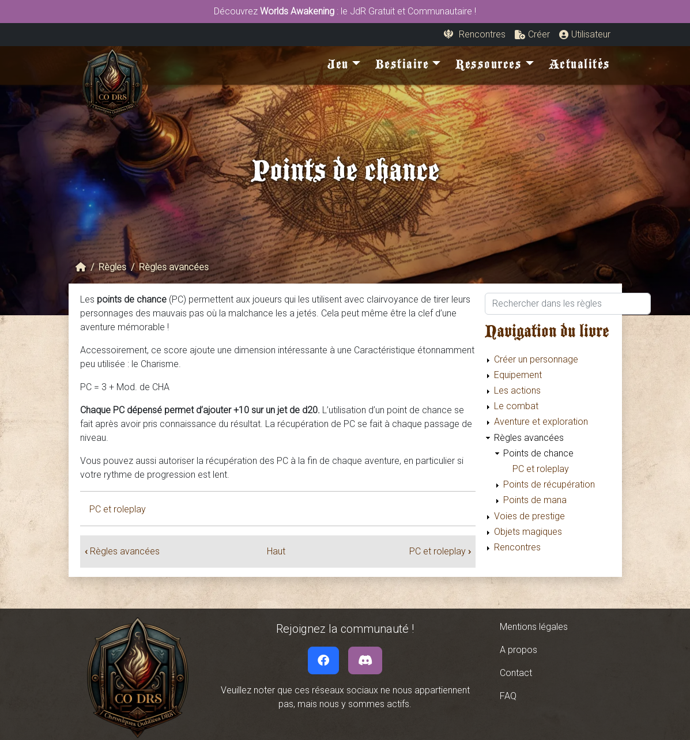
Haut (276, 551)
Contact (516, 672)
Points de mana (535, 499)
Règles (112, 267)
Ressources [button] (488, 66)
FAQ (508, 695)
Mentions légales (534, 626)
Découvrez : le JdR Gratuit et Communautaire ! (345, 11)
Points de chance (538, 453)
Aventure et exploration (541, 421)
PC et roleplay (117, 509)
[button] (532, 34)
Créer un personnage (536, 359)
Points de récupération (549, 484)
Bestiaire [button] (402, 66)
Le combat (516, 406)
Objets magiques (528, 531)
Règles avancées (174, 267)
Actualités (579, 66)
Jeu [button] (338, 66)
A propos (518, 649)
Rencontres (517, 547)
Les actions (517, 390)
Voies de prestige (529, 516)
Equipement (518, 374)
